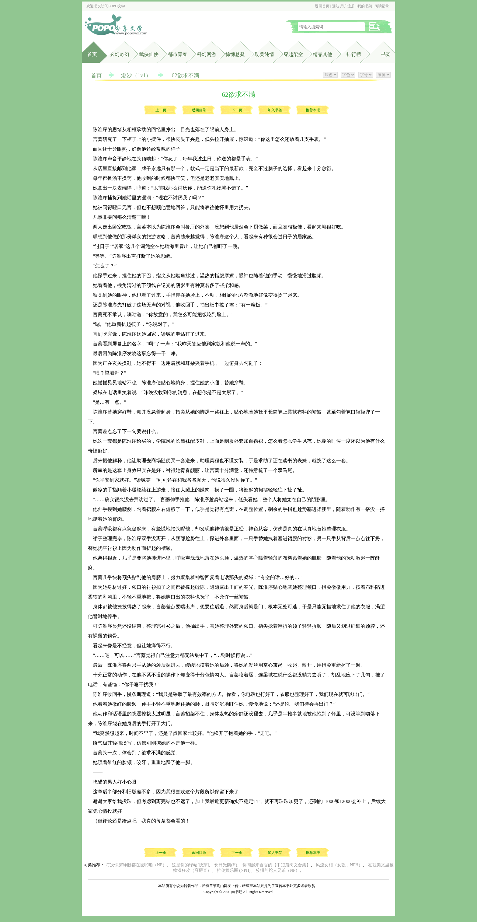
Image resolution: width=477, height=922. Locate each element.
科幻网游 (206, 54)
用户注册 (347, 6)
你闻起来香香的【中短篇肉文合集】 (276, 865)
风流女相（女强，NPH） (339, 865)
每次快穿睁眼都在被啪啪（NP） (136, 865)
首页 (92, 54)
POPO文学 (116, 6)
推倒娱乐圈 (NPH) (234, 870)
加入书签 (275, 110)
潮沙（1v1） (136, 75)
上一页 (160, 110)
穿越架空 (293, 54)
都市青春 (177, 54)
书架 (386, 54)
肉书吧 (236, 892)
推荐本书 (313, 110)
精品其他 (322, 54)
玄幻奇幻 (119, 54)
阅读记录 (381, 6)
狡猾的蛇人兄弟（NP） (278, 870)
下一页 (237, 110)
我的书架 (364, 6)
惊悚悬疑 (235, 54)
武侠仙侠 (148, 54)
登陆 (335, 6)
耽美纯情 (264, 54)
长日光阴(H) (225, 865)
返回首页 (322, 6)
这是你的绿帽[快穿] (190, 865)
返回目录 (199, 110)
